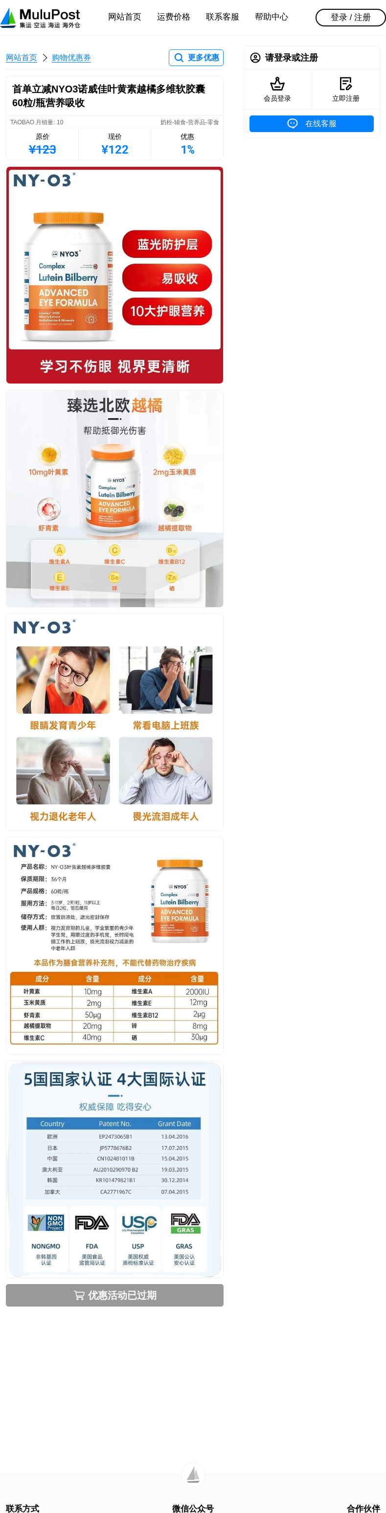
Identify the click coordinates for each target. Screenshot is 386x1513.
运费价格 (173, 17)
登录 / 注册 (351, 17)
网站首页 (124, 17)
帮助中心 (271, 17)
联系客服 (222, 17)
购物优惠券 (71, 57)
